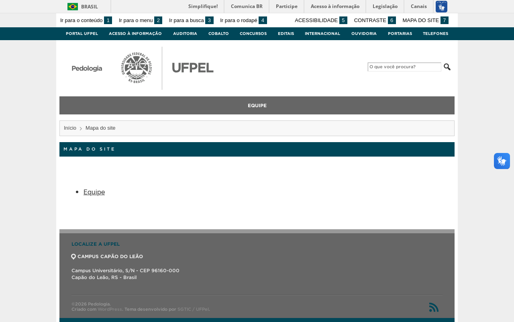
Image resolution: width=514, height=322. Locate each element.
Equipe (94, 191)
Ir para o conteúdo (86, 20)
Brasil (89, 6)
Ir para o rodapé (243, 20)
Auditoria (185, 33)
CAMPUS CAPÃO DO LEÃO (107, 256)
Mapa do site (425, 20)
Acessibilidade (321, 20)
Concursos (253, 33)
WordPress (110, 309)
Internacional (322, 33)
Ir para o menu (140, 20)
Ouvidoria (364, 33)
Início (70, 128)
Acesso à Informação (135, 33)
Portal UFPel (82, 33)
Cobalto (218, 33)
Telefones (435, 33)
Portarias (400, 33)
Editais (286, 33)
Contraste (375, 20)
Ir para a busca (191, 20)
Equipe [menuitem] (257, 105)
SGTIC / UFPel (193, 309)
